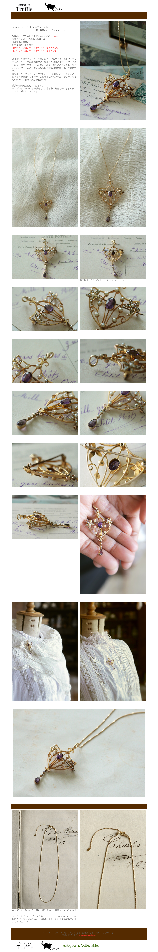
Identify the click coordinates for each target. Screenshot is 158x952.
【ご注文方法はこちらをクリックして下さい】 (34, 51)
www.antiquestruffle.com (87, 935)
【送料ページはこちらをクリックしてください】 (35, 48)
